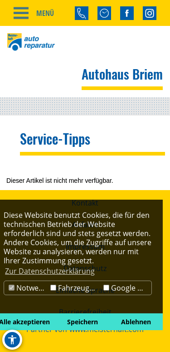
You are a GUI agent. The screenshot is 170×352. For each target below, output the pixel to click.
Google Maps (127, 288)
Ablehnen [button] (136, 321)
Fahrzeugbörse (75, 288)
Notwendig (28, 288)
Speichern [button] (82, 321)
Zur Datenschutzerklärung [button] (50, 271)
